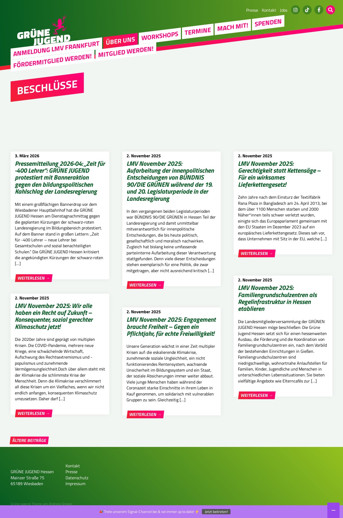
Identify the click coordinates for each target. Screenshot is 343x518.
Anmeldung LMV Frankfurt (56, 48)
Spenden (268, 22)
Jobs (283, 10)
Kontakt (269, 10)
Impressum (75, 490)
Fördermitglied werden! (52, 60)
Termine (198, 31)
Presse (252, 10)
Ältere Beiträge (29, 446)
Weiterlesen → (33, 278)
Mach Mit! (232, 26)
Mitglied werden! (126, 51)
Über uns (120, 40)
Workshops (159, 36)
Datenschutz (77, 483)
